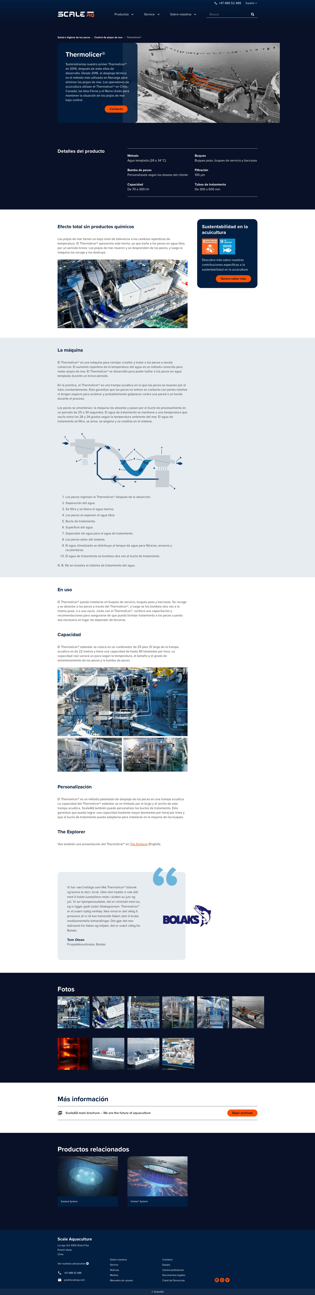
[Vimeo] (227, 1280)
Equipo (166, 1264)
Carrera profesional (173, 1270)
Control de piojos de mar (108, 37)
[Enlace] (76, 14)
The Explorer (139, 844)
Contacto (167, 1259)
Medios (114, 1275)
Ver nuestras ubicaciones (72, 1263)
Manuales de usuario (121, 1280)
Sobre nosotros (118, 1259)
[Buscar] (231, 14)
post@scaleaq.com (74, 1280)
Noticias (114, 1270)
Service (114, 1264)
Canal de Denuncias (173, 1280)
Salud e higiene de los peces (74, 37)
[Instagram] (222, 1280)
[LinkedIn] (217, 1280)
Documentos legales (173, 1275)
